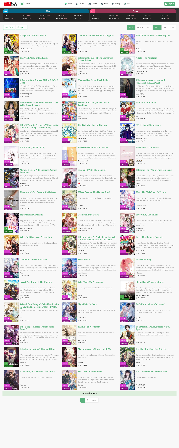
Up (156, 27)
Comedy (26, 18)
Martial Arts (61, 18)
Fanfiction (164, 18)
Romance (9, 18)
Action (60, 15)
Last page (94, 435)
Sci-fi (42, 18)
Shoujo (21, 27)
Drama (77, 18)
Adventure (44, 15)
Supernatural (78, 15)
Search (25, 4)
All (6, 15)
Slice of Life (131, 18)
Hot (164, 27)
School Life (114, 18)
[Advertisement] (89, 413)
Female (9, 27)
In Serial (140, 27)
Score (172, 27)
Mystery (147, 18)
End (148, 27)
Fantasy (26, 15)
